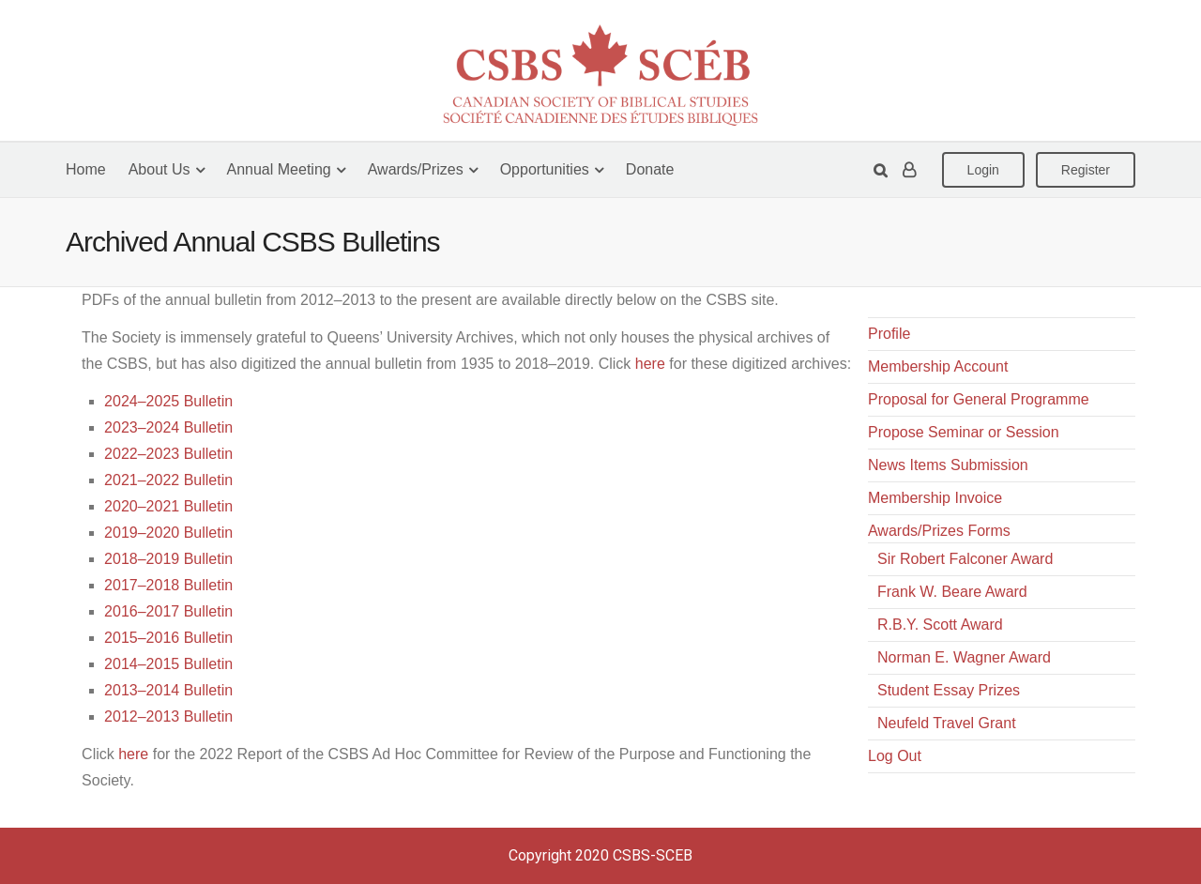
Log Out (894, 756)
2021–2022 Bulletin (168, 480)
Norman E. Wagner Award (964, 657)
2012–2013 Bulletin (168, 716)
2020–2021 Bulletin (168, 506)
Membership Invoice (935, 498)
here (650, 364)
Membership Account (938, 366)
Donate (650, 169)
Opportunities (544, 169)
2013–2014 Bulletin (168, 690)
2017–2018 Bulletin (168, 585)
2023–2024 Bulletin (168, 427)
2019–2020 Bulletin (168, 533)
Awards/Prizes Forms (939, 531)
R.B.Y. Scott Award (940, 625)
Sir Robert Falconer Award (965, 559)
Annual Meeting (279, 169)
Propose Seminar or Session (963, 432)
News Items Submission (948, 465)
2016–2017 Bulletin (168, 611)
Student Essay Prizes (948, 690)
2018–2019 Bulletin (168, 559)
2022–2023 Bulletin (168, 454)
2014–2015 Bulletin (168, 664)
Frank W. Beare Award (952, 592)
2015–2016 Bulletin (168, 638)
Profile (889, 334)
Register (1085, 169)
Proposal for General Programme (978, 399)
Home (86, 169)
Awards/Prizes (416, 169)
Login (983, 169)
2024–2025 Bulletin (168, 401)
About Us (159, 169)
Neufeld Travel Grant (946, 723)
